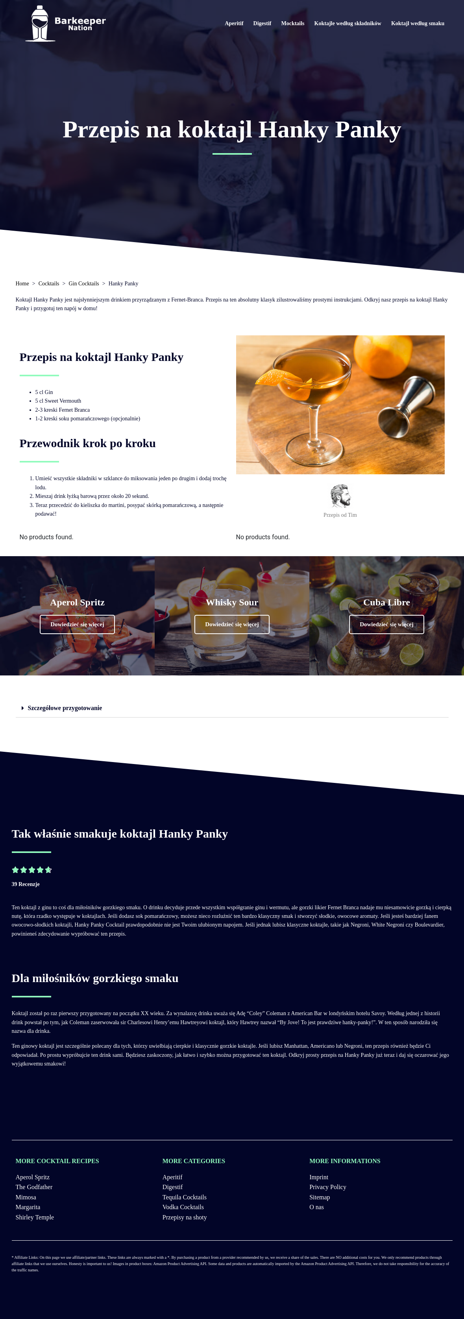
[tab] (232, 708)
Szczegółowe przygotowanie (65, 708)
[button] (77, 624)
